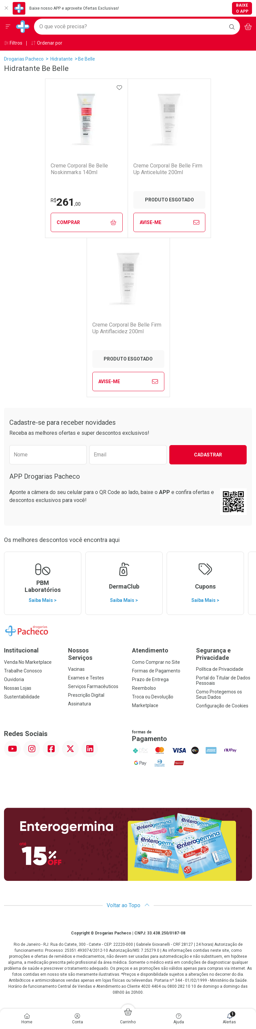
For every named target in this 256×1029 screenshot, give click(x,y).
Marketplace (145, 705)
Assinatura (79, 703)
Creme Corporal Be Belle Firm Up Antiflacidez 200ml (126, 328)
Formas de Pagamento (156, 670)
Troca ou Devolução (152, 696)
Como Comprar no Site (156, 662)
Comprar (86, 222)
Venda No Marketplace (28, 662)
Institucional (21, 650)
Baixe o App (242, 8)
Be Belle (86, 59)
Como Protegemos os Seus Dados (219, 694)
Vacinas (76, 669)
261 (66, 202)
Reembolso (144, 688)
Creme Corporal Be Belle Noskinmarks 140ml (79, 168)
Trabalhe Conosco (23, 670)
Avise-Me (169, 222)
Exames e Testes (86, 677)
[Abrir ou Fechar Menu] (8, 27)
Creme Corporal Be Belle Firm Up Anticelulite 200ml (167, 168)
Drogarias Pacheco (24, 59)
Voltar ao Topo (128, 905)
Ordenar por (46, 43)
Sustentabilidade (22, 696)
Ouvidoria (14, 679)
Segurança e (224, 654)
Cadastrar (208, 454)
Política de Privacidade (219, 669)
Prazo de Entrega (150, 679)
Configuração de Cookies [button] (222, 705)
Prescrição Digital (86, 695)
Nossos (96, 654)
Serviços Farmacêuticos (93, 686)
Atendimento (150, 650)
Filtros (13, 43)
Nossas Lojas (17, 688)
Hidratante (61, 59)
